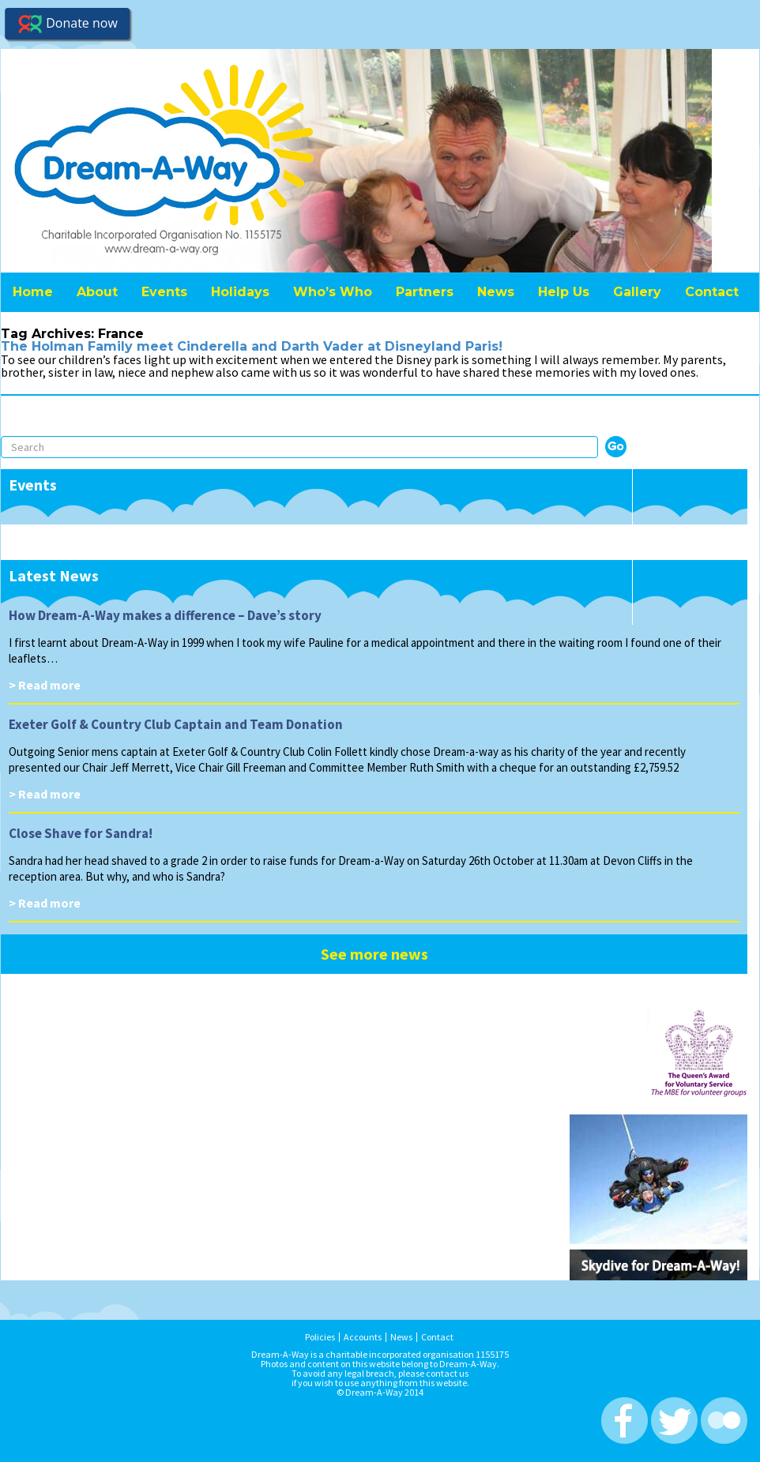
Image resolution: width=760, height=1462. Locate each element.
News (495, 291)
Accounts (363, 1337)
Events (164, 291)
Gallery (637, 291)
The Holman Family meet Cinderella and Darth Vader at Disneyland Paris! (251, 346)
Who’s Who (332, 291)
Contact (712, 291)
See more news (374, 954)
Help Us (563, 291)
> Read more (45, 685)
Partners (424, 291)
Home (33, 291)
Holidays (240, 291)
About (97, 291)
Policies (320, 1337)
